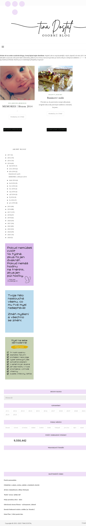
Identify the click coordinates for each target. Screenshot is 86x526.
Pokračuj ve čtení (17, 117)
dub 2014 (12, 180)
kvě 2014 (12, 183)
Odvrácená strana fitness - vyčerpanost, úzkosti (20, 505)
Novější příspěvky (12, 130)
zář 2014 (12, 194)
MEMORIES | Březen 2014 (17, 106)
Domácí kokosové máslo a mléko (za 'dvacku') (19, 509)
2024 (9, 232)
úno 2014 (12, 169)
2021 (9, 223)
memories (23, 103)
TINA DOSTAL (27, 523)
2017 (9, 212)
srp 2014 (12, 192)
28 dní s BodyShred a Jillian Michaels (16, 490)
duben (33, 427)
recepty (52, 94)
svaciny (59, 94)
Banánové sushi (55, 98)
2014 (10, 103)
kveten (41, 427)
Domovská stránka (56, 130)
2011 (9, 155)
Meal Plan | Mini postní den (13, 514)
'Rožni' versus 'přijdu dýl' (12, 495)
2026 (9, 237)
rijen (74, 427)
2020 (9, 221)
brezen (15, 103)
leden (49, 427)
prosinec (66, 427)
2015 (9, 206)
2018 (9, 215)
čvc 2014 (12, 189)
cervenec (25, 427)
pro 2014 (12, 203)
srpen (82, 427)
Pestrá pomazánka (10, 480)
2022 (9, 226)
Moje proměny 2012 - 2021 (13, 500)
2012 (9, 158)
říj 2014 (11, 197)
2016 (9, 209)
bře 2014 (12, 171)
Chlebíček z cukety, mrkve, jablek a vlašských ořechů (21, 485)
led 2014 (12, 166)
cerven (16, 427)
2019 (9, 218)
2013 (9, 161)
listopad (57, 427)
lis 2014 (12, 200)
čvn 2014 (12, 186)
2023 (9, 229)
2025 (9, 235)
